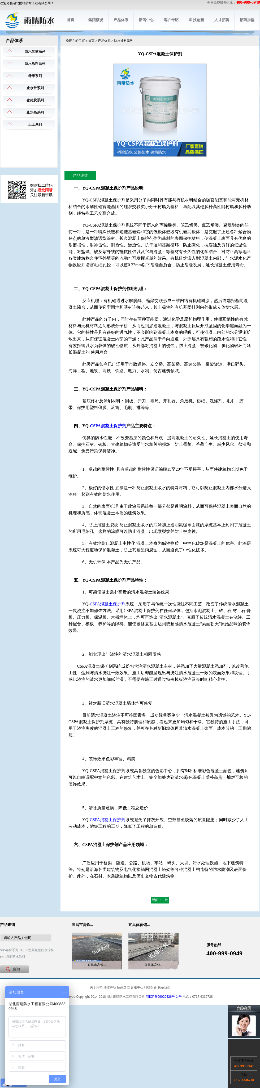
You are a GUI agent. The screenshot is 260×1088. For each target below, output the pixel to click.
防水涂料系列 (35, 64)
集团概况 (95, 20)
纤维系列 (35, 76)
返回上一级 (160, 900)
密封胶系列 (35, 100)
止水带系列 (35, 88)
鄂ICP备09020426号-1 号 (164, 997)
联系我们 (164, 987)
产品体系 (121, 20)
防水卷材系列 (35, 51)
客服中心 (137, 987)
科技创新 (196, 20)
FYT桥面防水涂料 (12, 957)
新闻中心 (146, 20)
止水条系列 (35, 112)
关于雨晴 (96, 987)
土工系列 (35, 125)
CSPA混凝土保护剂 (108, 426)
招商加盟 (247, 20)
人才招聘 (221, 20)
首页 (70, 20)
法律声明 (109, 987)
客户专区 (171, 20)
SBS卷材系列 (9, 950)
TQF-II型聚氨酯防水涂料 (36, 950)
